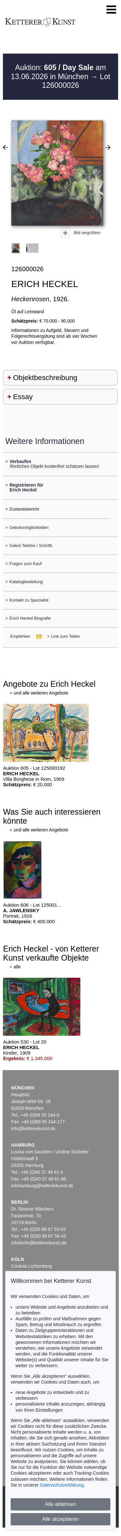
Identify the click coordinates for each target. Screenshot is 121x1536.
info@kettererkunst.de (33, 1128)
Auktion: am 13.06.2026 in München (58, 72)
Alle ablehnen (60, 1504)
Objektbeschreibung (45, 378)
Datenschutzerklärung (62, 1485)
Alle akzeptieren (60, 1519)
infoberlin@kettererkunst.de (38, 1242)
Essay (23, 397)
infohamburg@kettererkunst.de (42, 1185)
